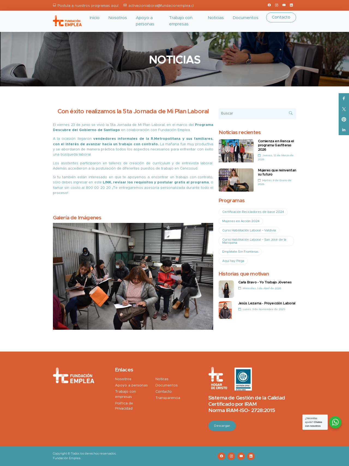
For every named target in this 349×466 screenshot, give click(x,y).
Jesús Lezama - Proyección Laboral (266, 303)
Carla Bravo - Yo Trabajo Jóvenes (264, 282)
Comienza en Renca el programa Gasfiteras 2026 (276, 146)
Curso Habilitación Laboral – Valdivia (249, 230)
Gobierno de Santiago (99, 130)
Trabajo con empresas (180, 21)
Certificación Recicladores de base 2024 (253, 211)
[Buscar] (257, 113)
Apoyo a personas (145, 21)
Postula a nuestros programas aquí (88, 6)
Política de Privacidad (124, 406)
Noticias (216, 18)
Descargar (222, 425)
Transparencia (167, 398)
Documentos (245, 18)
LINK (107, 182)
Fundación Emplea (173, 130)
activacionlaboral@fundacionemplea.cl (161, 6)
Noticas (162, 379)
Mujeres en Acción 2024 (241, 221)
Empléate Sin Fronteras (240, 251)
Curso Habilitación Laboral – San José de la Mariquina (254, 241)
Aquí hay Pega (233, 260)
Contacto (281, 17)
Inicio (95, 18)
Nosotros (117, 18)
